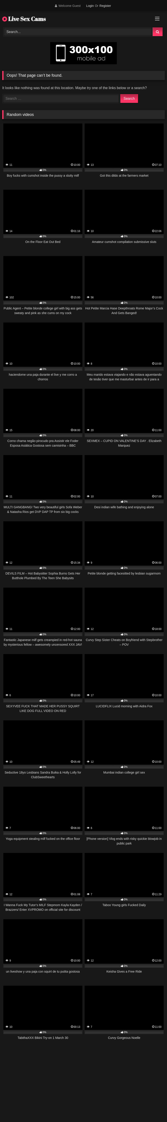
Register (105, 6)
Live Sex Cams (24, 19)
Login (90, 6)
